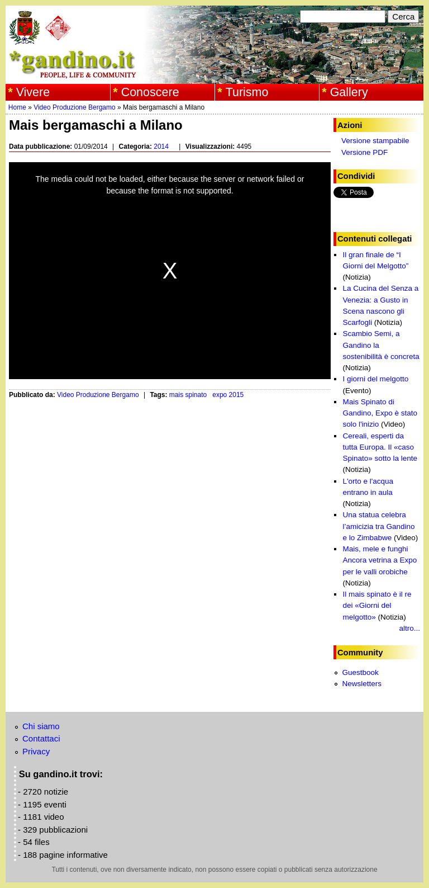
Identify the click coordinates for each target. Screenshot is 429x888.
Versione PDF (364, 152)
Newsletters (362, 683)
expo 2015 (228, 395)
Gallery (349, 92)
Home (17, 107)
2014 (161, 146)
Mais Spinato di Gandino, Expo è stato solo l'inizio (379, 413)
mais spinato (188, 395)
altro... (409, 628)
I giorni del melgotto (375, 379)
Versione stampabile (375, 140)
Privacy (36, 751)
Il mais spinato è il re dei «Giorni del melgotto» (376, 605)
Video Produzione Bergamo (75, 107)
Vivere (33, 92)
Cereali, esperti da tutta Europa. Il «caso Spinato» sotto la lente (379, 447)
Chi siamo (41, 726)
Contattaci (41, 738)
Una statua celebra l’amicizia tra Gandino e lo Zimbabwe (378, 526)
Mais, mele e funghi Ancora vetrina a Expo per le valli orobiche (379, 560)
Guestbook (360, 672)
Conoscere (150, 92)
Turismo (247, 92)
